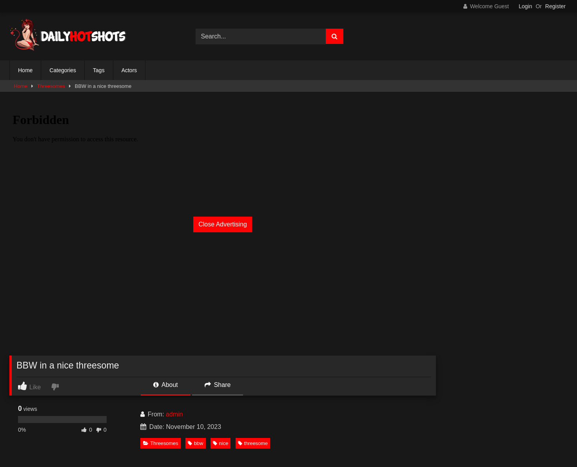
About (165, 384)
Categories (62, 70)
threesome (253, 443)
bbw (195, 443)
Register (555, 6)
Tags (99, 70)
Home (25, 70)
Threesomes (51, 86)
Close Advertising (222, 224)
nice (220, 443)
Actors (129, 70)
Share (217, 384)
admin (174, 414)
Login (525, 6)
